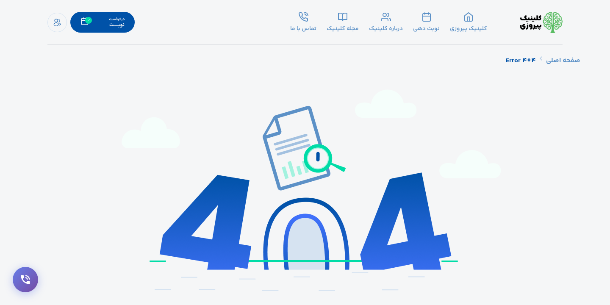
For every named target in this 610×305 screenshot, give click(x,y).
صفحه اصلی (563, 60)
